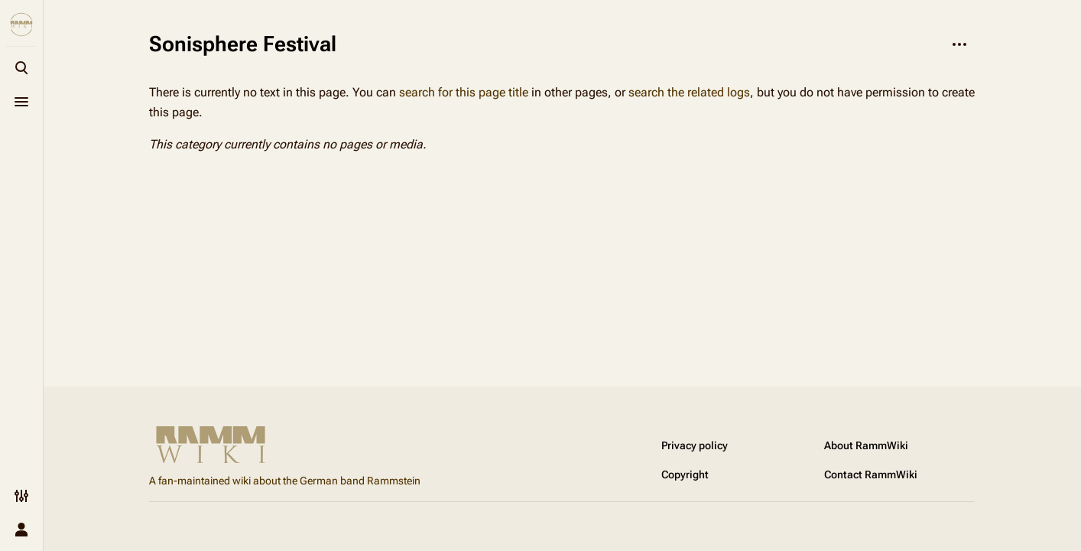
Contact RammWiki (870, 474)
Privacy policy (694, 445)
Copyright (685, 474)
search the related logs (689, 92)
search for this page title (463, 92)
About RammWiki (866, 445)
